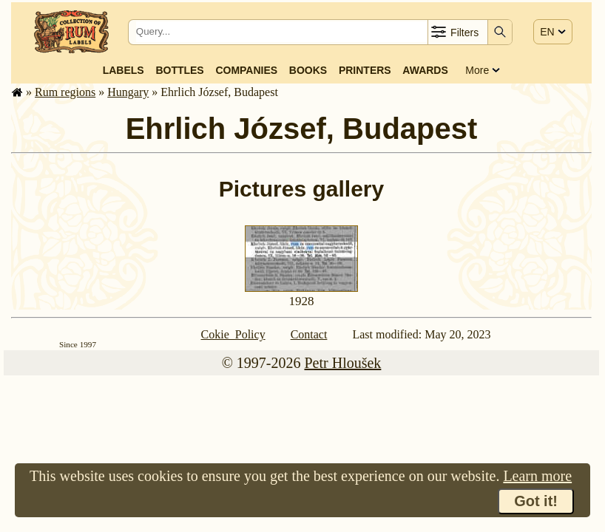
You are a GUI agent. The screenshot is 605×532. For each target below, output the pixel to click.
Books (308, 70)
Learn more (537, 476)
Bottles (179, 70)
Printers (365, 70)
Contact (309, 334)
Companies (246, 70)
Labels (123, 70)
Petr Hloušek (342, 363)
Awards (424, 70)
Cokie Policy (233, 334)
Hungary (128, 92)
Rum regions (65, 92)
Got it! (536, 501)
